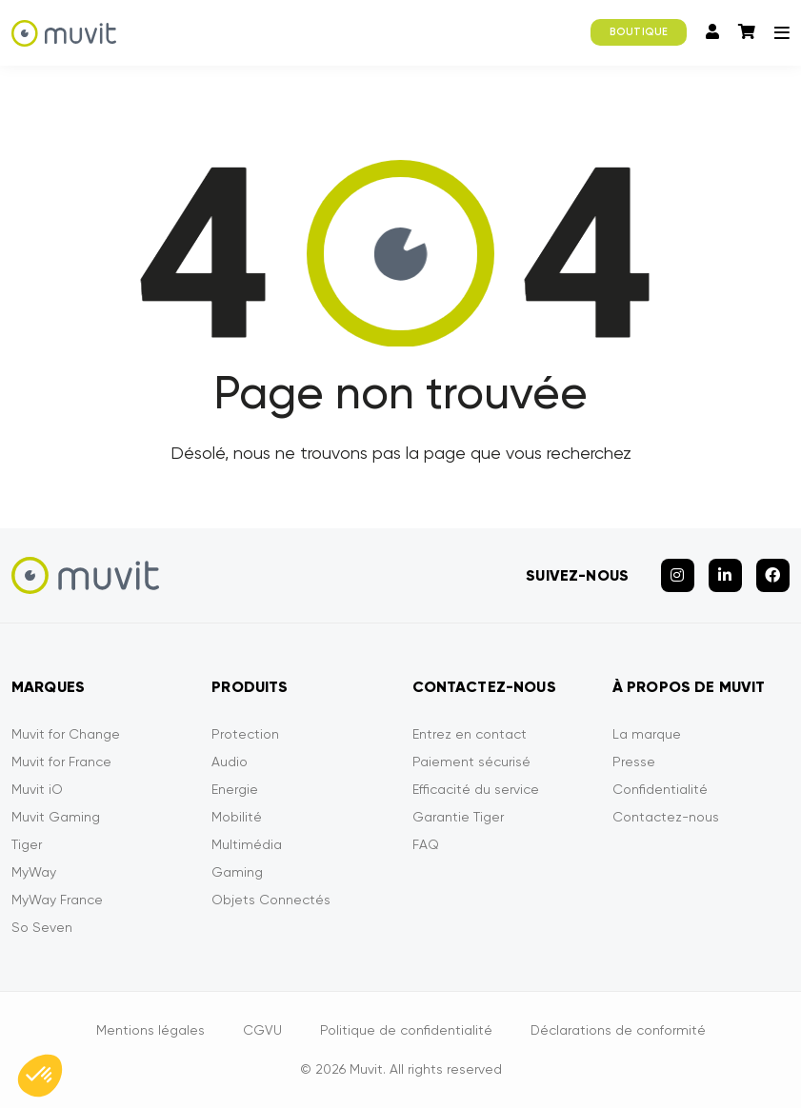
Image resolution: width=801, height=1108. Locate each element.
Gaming (237, 872)
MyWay (33, 872)
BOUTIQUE (639, 32)
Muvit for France (61, 761)
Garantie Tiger (458, 816)
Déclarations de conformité (618, 1030)
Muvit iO (37, 789)
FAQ (425, 844)
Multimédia (246, 844)
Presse (633, 761)
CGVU (262, 1030)
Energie (234, 789)
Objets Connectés (270, 899)
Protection (245, 734)
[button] (40, 1075)
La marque (646, 734)
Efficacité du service (475, 789)
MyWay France (57, 899)
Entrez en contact (469, 734)
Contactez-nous (665, 816)
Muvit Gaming (55, 816)
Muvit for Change (65, 734)
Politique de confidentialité (406, 1030)
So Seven (41, 927)
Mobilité (236, 816)
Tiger (26, 844)
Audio (229, 761)
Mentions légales (150, 1030)
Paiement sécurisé (471, 761)
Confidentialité (660, 789)
